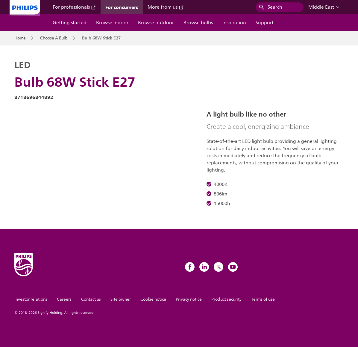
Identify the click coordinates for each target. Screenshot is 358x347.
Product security (226, 299)
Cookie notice (153, 299)
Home (20, 38)
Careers (64, 299)
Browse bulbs (198, 23)
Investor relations (30, 299)
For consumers (121, 7)
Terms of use (263, 299)
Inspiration (234, 23)
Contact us (91, 299)
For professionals (74, 7)
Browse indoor (112, 23)
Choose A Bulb (54, 38)
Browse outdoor (156, 23)
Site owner (120, 299)
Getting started (70, 23)
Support (265, 23)
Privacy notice (189, 299)
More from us (165, 7)
